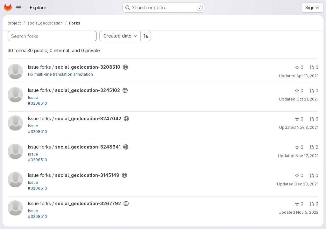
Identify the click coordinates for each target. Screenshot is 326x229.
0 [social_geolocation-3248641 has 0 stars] (299, 147)
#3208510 (37, 103)
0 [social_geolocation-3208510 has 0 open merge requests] (314, 67)
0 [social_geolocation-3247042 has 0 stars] (299, 118)
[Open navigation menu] (19, 8)
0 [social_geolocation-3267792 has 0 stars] (299, 203)
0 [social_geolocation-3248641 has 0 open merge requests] (314, 147)
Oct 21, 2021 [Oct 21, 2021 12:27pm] (307, 99)
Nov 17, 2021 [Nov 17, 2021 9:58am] (306, 155)
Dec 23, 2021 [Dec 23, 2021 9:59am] (306, 184)
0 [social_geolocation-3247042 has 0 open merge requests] (314, 118)
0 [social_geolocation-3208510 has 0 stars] (299, 67)
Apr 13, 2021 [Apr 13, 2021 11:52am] (307, 75)
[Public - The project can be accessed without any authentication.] (125, 67)
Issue (33, 97)
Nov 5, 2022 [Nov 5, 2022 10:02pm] (307, 212)
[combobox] (119, 36)
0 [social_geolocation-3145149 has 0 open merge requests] (314, 175)
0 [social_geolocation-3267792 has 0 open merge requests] (314, 203)
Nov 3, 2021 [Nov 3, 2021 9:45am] (307, 127)
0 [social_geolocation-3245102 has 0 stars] (299, 90)
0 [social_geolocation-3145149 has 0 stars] (299, 175)
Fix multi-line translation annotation (60, 74)
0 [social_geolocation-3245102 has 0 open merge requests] (314, 90)
